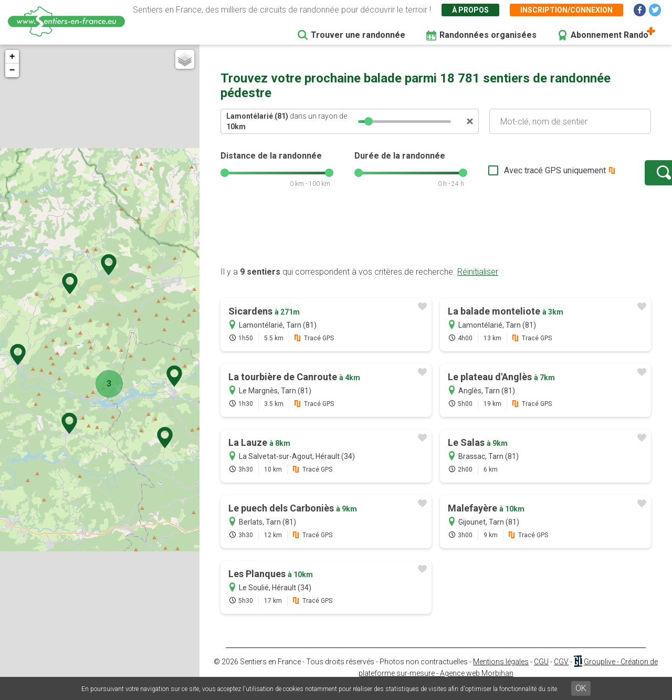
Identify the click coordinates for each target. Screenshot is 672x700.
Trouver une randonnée (358, 35)
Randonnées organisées (488, 35)
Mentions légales (501, 672)
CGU (541, 672)
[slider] (368, 121)
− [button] (12, 70)
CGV (561, 672)
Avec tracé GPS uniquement (522, 176)
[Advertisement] (435, 243)
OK (580, 688)
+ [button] (12, 56)
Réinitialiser (477, 282)
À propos (470, 10)
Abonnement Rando (609, 35)
